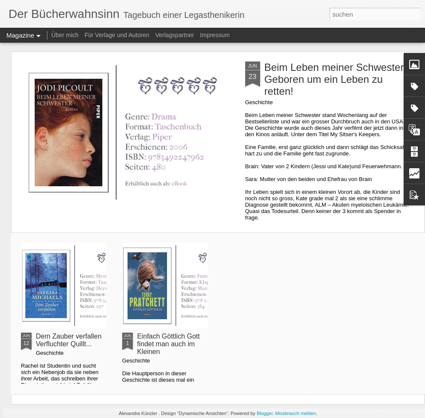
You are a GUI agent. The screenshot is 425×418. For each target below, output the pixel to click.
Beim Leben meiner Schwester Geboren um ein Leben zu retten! (334, 79)
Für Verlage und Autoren (118, 35)
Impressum (214, 35)
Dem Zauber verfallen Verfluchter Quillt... (69, 340)
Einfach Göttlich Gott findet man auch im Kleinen (168, 344)
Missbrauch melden (295, 413)
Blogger (265, 413)
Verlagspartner (174, 35)
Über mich (65, 35)
